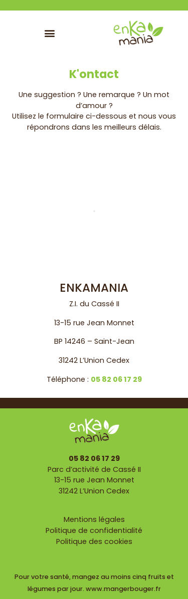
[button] (49, 33)
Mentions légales (94, 519)
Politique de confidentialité (94, 530)
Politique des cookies (94, 541)
